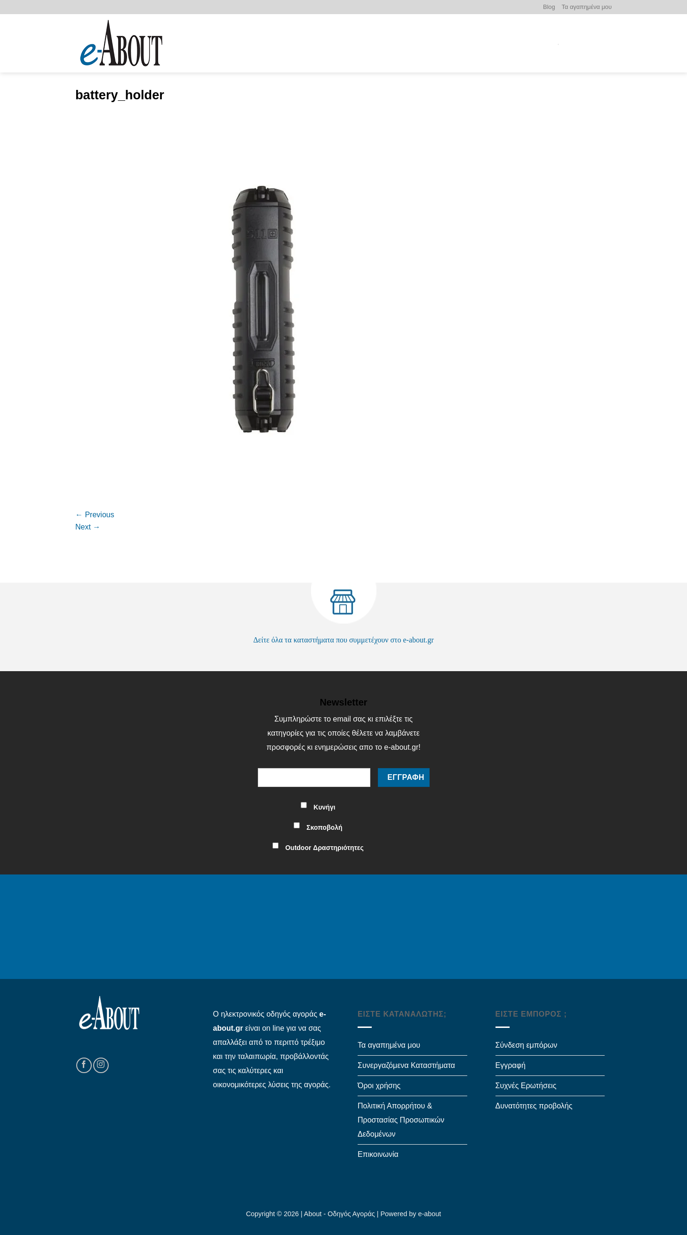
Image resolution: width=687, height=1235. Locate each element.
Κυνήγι (324, 807)
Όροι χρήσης (379, 1086)
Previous (94, 515)
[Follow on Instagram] (101, 1065)
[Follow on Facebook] (84, 1065)
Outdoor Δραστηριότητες (324, 847)
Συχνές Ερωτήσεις (526, 1086)
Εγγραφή (510, 1065)
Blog (549, 6)
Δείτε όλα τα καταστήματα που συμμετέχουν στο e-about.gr (343, 640)
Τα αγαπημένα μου (587, 6)
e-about (429, 1214)
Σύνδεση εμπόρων (526, 1045)
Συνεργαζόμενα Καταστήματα (406, 1065)
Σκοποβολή (324, 827)
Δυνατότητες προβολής (534, 1106)
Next (87, 527)
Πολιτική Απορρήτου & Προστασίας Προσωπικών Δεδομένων (401, 1120)
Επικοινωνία (378, 1154)
